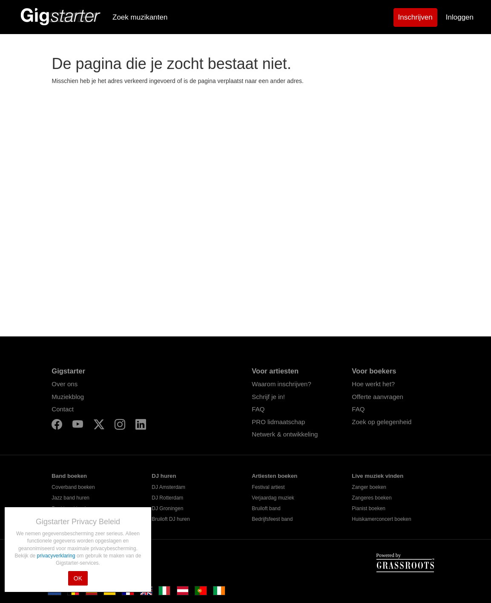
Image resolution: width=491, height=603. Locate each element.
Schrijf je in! (268, 396)
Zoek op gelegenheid (381, 421)
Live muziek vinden (377, 476)
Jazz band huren (70, 498)
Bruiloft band (266, 508)
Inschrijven (415, 17)
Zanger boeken (369, 487)
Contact (63, 409)
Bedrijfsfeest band (272, 519)
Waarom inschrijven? (281, 384)
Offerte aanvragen (377, 396)
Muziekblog (68, 396)
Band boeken (69, 476)
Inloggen (460, 17)
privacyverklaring (57, 556)
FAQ (258, 409)
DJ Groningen (167, 508)
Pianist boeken (368, 508)
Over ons (65, 384)
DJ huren (164, 476)
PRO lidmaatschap (278, 421)
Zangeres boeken (371, 498)
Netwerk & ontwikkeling (285, 434)
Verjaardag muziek (273, 498)
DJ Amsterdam (168, 487)
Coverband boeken (73, 487)
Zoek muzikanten (139, 17)
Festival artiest (268, 487)
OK (78, 578)
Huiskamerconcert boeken (381, 519)
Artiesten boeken (274, 476)
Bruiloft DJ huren (171, 519)
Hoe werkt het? (373, 384)
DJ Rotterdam (167, 498)
